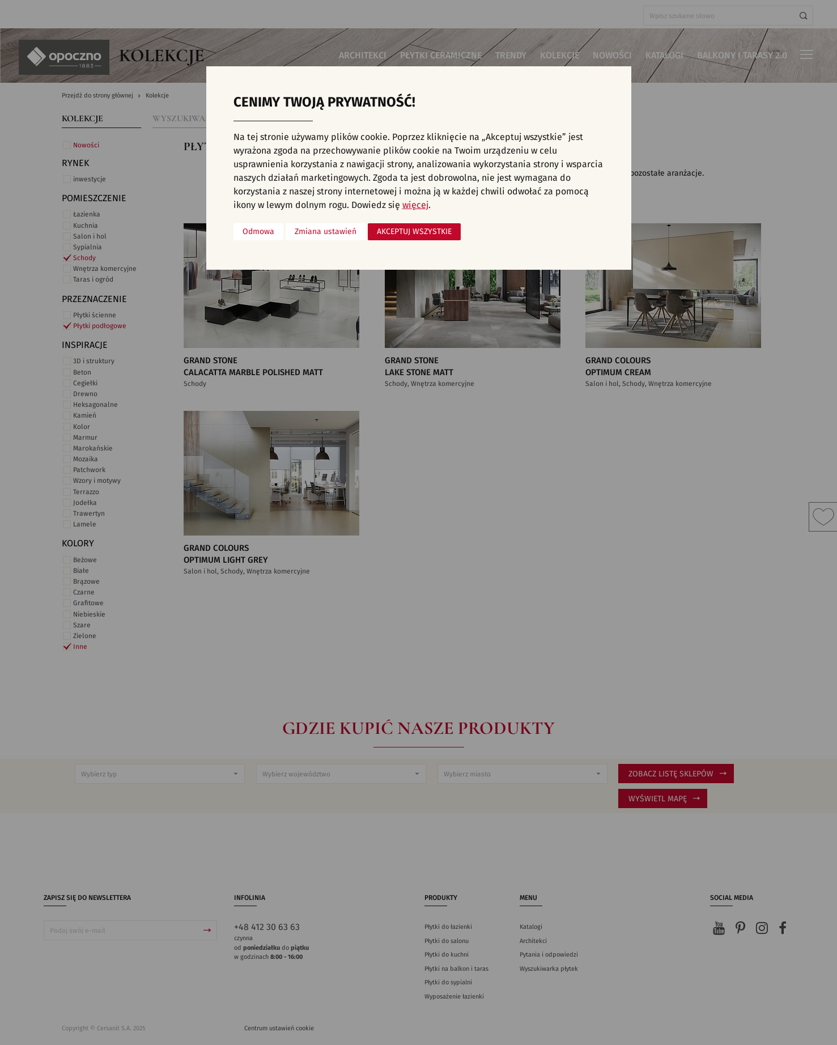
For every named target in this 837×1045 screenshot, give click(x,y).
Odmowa (258, 232)
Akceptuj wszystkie (414, 232)
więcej (415, 205)
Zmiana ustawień (325, 232)
